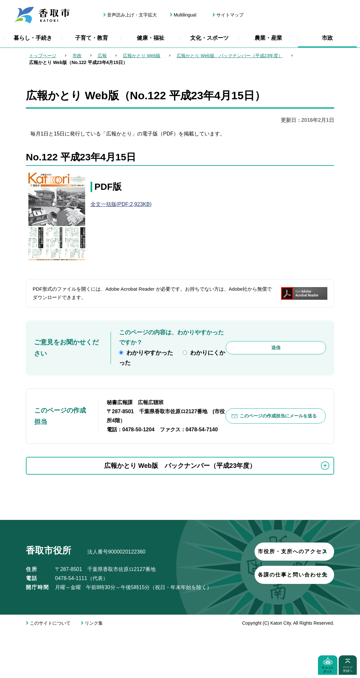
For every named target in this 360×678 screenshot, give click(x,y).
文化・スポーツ (209, 38)
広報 (102, 55)
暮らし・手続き (33, 38)
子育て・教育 (91, 38)
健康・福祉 (150, 38)
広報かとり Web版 (141, 55)
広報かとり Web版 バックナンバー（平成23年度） (230, 55)
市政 (327, 38)
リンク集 (94, 669)
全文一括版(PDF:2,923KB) (121, 204)
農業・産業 (268, 38)
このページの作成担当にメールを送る (278, 415)
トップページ (42, 55)
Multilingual (185, 15)
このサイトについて (50, 669)
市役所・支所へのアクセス (102, 607)
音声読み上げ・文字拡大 (132, 15)
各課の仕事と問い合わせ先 (102, 630)
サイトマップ (230, 15)
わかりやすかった (149, 353)
